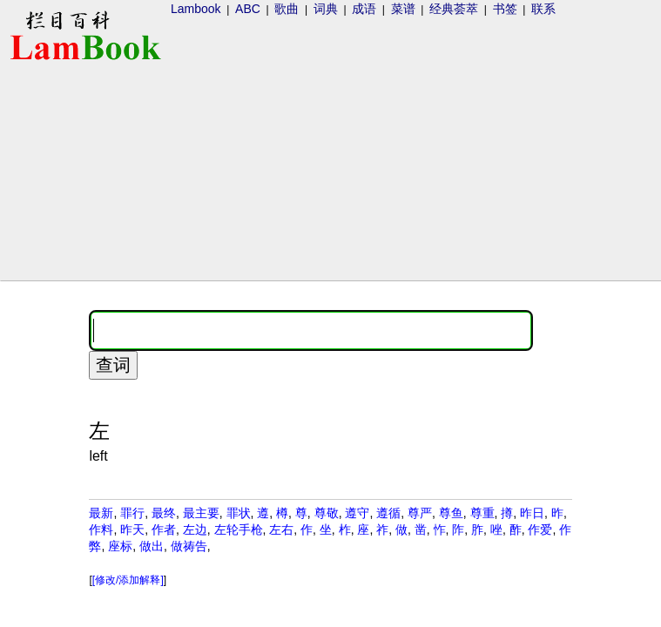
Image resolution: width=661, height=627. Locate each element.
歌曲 (286, 9)
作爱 (540, 529)
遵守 (357, 513)
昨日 (532, 513)
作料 (101, 529)
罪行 (132, 513)
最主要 (201, 513)
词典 (326, 9)
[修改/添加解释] (128, 580)
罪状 (238, 513)
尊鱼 (451, 513)
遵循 (388, 513)
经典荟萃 (453, 9)
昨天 (132, 529)
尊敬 (326, 513)
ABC (247, 9)
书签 (505, 9)
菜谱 (403, 9)
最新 (101, 513)
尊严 (420, 513)
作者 (164, 529)
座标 (120, 546)
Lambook (196, 9)
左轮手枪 (238, 529)
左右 (281, 529)
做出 (151, 546)
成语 (364, 9)
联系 (543, 9)
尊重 (482, 513)
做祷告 (189, 546)
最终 (164, 513)
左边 (195, 529)
